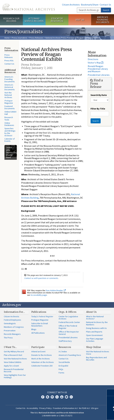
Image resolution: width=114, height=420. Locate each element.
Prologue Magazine (39, 320)
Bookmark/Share (89, 4)
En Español (63, 365)
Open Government (94, 335)
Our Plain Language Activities (94, 339)
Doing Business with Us (96, 328)
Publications (38, 311)
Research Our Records (11, 19)
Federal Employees (12, 320)
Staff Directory (65, 341)
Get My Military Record (14, 351)
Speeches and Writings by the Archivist (9, 132)
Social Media (64, 362)
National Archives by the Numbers (97, 323)
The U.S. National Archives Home (28, 7)
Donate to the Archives (41, 355)
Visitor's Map (94, 62)
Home (7, 37)
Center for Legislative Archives (68, 317)
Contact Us (105, 4)
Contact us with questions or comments (41, 278)
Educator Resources (57, 19)
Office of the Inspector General (69, 332)
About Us (91, 311)
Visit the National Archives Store (97, 352)
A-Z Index (63, 351)
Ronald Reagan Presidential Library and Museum (98, 69)
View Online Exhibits (12, 362)
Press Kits (9, 60)
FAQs (61, 369)
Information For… (14, 311)
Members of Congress (14, 327)
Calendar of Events (9, 139)
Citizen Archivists (71, 4)
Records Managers (12, 334)
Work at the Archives (40, 358)
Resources (65, 347)
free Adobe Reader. (56, 290)
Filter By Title (98, 108)
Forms (61, 372)
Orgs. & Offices (67, 311)
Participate (38, 347)
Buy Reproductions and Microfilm (96, 358)
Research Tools (8, 118)
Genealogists (10, 323)
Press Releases (36, 37)
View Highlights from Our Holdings (15, 376)
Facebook (43, 397)
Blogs (33, 329)
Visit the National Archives (8, 95)
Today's (42, 316)
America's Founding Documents (102, 20)
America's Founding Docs (70, 355)
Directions (93, 59)
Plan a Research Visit (13, 355)
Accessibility (32, 408)
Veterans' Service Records (34, 19)
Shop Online (93, 347)
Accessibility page (39, 295)
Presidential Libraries (99, 74)
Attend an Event (38, 351)
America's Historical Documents (9, 87)
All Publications (38, 333)
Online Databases (9, 124)
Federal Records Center (69, 322)
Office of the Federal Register (68, 326)
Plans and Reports (94, 331)
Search (106, 10)
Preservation (9, 330)
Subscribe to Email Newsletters (39, 324)
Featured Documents (9, 107)
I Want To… (10, 347)
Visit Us (80, 19)
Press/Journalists (19, 37)
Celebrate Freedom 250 (41, 365)
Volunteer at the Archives (42, 362)
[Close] (110, 392)
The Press (8, 337)
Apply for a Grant (11, 365)
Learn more (87, 414)
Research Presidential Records (13, 370)
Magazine (8, 101)
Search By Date (99, 94)
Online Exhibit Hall (10, 112)
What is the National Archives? (95, 317)
